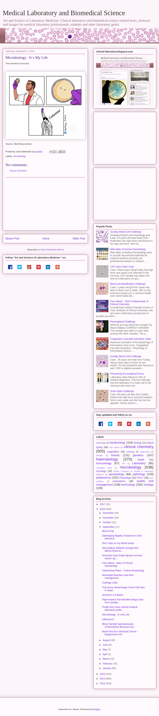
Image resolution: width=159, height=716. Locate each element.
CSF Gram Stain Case (122, 266)
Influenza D (108, 619)
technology (128, 484)
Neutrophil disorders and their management (118, 576)
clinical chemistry (139, 447)
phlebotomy (103, 477)
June (105, 644)
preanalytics (119, 481)
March (106, 658)
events (115, 455)
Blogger (96, 709)
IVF (123, 464)
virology (149, 484)
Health (140, 459)
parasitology (116, 474)
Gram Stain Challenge (122, 391)
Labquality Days (104, 468)
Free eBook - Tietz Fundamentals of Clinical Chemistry (129, 303)
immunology (103, 463)
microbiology (19, 156)
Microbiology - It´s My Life (115, 614)
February (108, 663)
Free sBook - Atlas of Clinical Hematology (117, 564)
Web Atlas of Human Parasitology (128, 249)
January (107, 668)
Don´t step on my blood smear (118, 543)
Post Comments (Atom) (52, 249)
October (107, 522)
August (107, 640)
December (108, 513)
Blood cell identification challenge (127, 284)
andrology (100, 443)
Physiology (125, 477)
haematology (107, 459)
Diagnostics (145, 452)
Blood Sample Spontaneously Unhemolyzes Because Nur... (119, 625)
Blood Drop (108, 531)
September (109, 527)
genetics (138, 455)
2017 (103, 504)
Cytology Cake (110, 582)
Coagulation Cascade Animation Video (130, 339)
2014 (103, 678)
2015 (103, 674)
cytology (130, 452)
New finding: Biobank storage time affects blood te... (120, 549)
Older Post (78, 238)
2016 (103, 509)
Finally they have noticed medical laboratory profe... (119, 608)
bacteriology (117, 442)
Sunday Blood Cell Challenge (125, 231)
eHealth (99, 456)
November (108, 517)
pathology (139, 474)
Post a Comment (18, 170)
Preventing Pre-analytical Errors (127, 373)
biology (138, 442)
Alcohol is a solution (112, 595)
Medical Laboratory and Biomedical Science (64, 13)
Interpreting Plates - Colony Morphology (123, 570)
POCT (140, 477)
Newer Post (12, 238)
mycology (101, 471)
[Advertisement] (45, 204)
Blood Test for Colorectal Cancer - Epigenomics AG (120, 633)
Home (46, 238)
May (105, 649)
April (105, 654)
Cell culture (114, 447)
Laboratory (139, 463)
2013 (103, 683)
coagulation (113, 451)
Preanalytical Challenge (122, 321)
